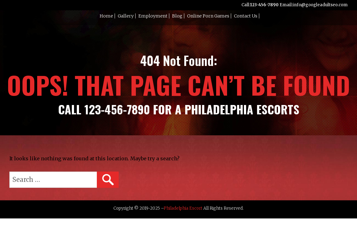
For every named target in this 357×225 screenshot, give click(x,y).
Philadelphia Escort (183, 208)
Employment (152, 15)
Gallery (126, 15)
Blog (177, 15)
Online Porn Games (208, 15)
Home (106, 15)
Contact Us (245, 15)
